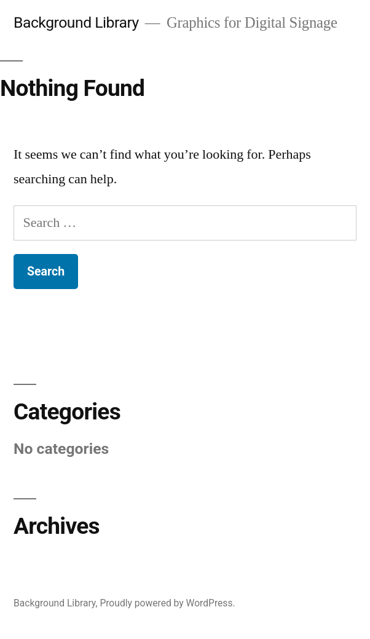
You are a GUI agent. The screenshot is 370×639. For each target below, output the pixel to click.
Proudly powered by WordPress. (167, 603)
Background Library (76, 22)
